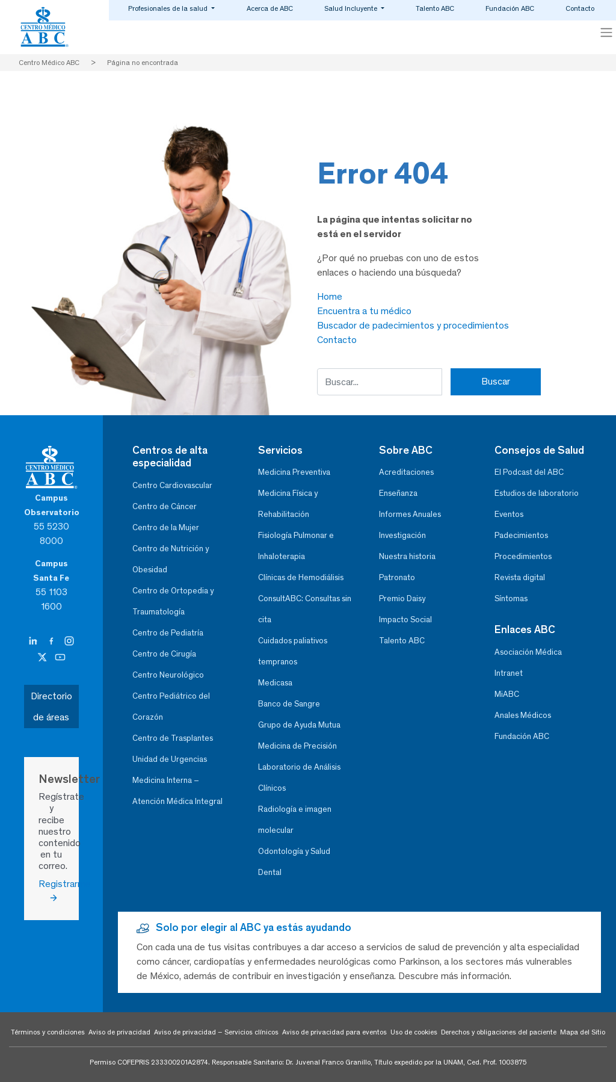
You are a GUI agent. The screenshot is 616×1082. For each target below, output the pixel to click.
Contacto (579, 8)
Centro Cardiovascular (172, 485)
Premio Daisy (402, 598)
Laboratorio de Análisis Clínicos (299, 777)
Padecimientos (521, 535)
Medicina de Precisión (297, 746)
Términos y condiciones (48, 1032)
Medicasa (275, 683)
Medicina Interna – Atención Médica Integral (177, 790)
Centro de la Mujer (165, 527)
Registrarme (51, 891)
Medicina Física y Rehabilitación (288, 503)
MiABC (506, 694)
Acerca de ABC (270, 8)
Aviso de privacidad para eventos (334, 1032)
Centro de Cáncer (164, 506)
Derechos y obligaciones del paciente (498, 1032)
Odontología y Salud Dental (294, 861)
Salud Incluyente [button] (351, 8)
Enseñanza (398, 493)
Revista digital (519, 577)
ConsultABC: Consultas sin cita (304, 609)
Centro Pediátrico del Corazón (171, 706)
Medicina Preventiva (294, 472)
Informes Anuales (410, 514)
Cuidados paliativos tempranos (292, 651)
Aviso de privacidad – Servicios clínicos (216, 1032)
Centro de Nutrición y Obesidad (170, 559)
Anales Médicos (522, 715)
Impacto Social (405, 619)
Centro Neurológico (168, 675)
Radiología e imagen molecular (294, 819)
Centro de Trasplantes (172, 738)
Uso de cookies (413, 1032)
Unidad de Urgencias (169, 759)
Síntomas (511, 598)
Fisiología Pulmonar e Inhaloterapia (296, 545)
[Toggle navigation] (606, 32)
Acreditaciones (406, 472)
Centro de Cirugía (164, 654)
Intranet (508, 673)
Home (329, 296)
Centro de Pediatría (167, 633)
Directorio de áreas (51, 706)
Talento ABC (435, 8)
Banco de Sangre (289, 704)
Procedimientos (523, 556)
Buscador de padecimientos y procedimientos (413, 325)
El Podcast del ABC (529, 472)
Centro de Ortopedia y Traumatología (173, 601)
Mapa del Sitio (582, 1032)
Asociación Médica (528, 652)
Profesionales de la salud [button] (168, 8)
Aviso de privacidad (119, 1032)
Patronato (397, 577)
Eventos (508, 514)
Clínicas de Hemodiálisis (300, 577)
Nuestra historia (407, 556)
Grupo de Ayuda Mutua (299, 725)
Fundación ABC (509, 8)
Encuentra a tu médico (364, 311)
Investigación (402, 535)
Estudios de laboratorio (536, 493)
